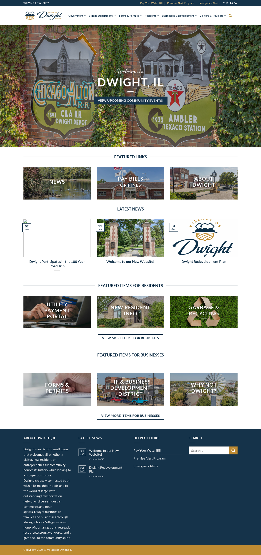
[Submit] (233, 450)
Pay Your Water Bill (151, 3)
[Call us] (235, 3)
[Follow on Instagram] (228, 3)
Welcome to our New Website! (130, 262)
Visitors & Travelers (213, 16)
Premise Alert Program (180, 3)
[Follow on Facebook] (224, 3)
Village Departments (102, 16)
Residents (152, 16)
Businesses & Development (179, 16)
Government (77, 16)
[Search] (230, 16)
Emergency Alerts (209, 3)
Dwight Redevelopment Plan (203, 262)
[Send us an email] (231, 3)
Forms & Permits (130, 16)
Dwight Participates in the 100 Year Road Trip (57, 264)
